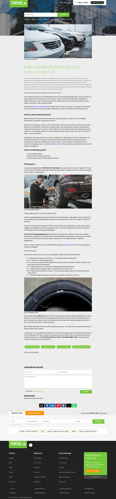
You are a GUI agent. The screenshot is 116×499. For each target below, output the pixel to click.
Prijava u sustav (81, 3)
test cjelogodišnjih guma (81, 347)
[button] (41, 405)
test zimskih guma (64, 347)
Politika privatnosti (65, 489)
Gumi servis (68, 245)
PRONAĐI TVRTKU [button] (17, 413)
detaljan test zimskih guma (39, 107)
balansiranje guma (48, 347)
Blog (69, 3)
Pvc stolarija (63, 463)
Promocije (62, 3)
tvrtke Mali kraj (61, 144)
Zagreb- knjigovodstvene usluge (57, 431)
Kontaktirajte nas (39, 493)
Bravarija (36, 467)
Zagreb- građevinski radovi (87, 431)
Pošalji (86, 391)
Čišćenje (36, 472)
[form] (58, 423)
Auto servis (37, 463)
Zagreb (11, 458)
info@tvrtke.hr (95, 477)
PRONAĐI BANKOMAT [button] (34, 413)
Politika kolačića (64, 493)
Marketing (12, 493)
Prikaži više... (12, 482)
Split (42, 431)
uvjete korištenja (38, 391)
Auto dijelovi (38, 458)
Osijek (11, 472)
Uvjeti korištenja (39, 489)
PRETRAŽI (63, 14)
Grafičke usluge (89, 493)
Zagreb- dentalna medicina (29, 431)
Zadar (11, 477)
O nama (12, 489)
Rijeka (74, 431)
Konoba (61, 467)
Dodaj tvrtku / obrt (97, 3)
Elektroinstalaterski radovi (67, 472)
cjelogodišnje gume (32, 347)
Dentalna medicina (40, 477)
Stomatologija (63, 458)
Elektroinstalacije (64, 477)
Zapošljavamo (88, 489)
